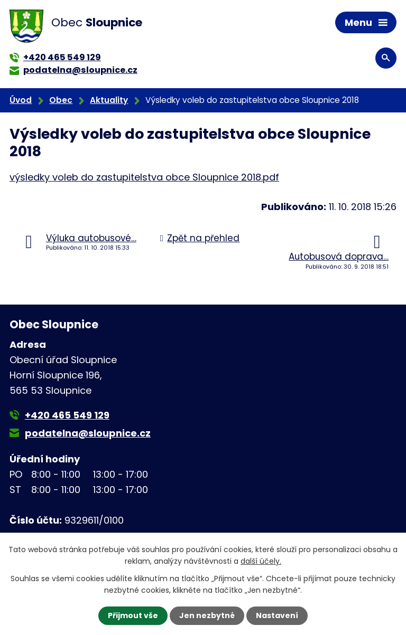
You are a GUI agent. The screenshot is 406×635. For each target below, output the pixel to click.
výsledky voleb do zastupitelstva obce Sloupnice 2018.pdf (144, 177)
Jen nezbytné (207, 615)
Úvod (21, 100)
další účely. (261, 561)
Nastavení (277, 615)
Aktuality (109, 100)
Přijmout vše (133, 615)
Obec (60, 100)
